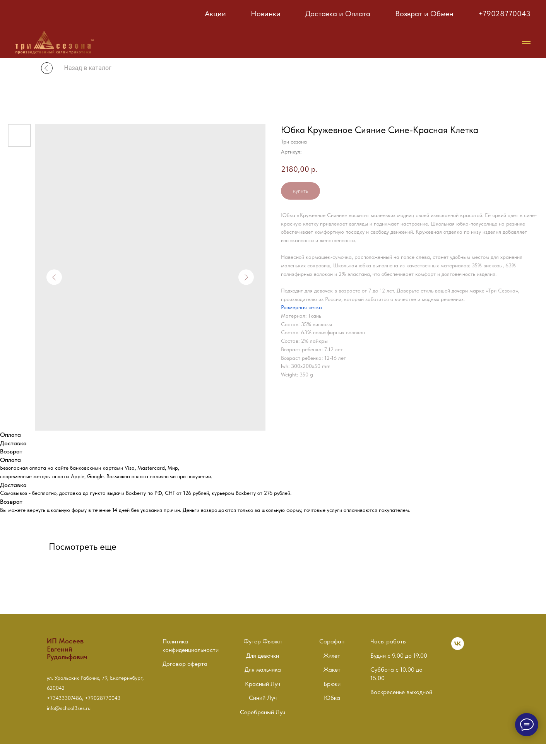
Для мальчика (263, 669)
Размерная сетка (301, 307)
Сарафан (331, 641)
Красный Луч (262, 684)
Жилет (331, 655)
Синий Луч (263, 697)
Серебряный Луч (262, 712)
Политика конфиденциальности (191, 645)
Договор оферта (185, 663)
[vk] (457, 648)
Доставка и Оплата (337, 13)
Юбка (332, 697)
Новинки (266, 13)
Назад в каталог (87, 68)
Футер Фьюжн (262, 641)
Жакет (332, 669)
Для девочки (262, 655)
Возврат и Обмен (424, 13)
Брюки (332, 684)
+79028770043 (504, 13)
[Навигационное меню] (526, 42)
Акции (215, 13)
